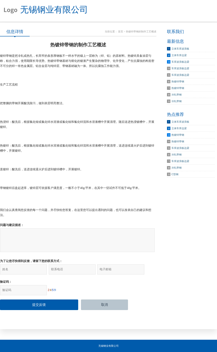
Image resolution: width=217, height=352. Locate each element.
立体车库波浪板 (180, 48)
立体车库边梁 (179, 55)
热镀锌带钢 (177, 81)
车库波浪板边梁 (180, 61)
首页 (120, 31)
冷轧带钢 (176, 94)
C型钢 (174, 174)
